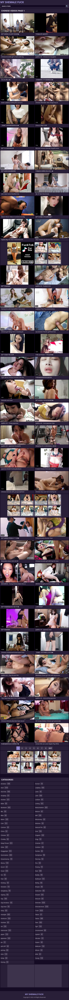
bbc (4, 811)
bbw (4, 815)
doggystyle (6, 851)
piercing (39, 859)
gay (4, 898)
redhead (40, 878)
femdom (5, 886)
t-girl (39, 910)
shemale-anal (42, 906)
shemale (40, 902)
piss (38, 863)
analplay (5, 795)
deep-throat (7, 843)
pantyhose (40, 855)
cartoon (5, 827)
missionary (40, 819)
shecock (39, 898)
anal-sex (5, 791)
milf (38, 815)
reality (39, 875)
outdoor (39, 847)
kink (4, 954)
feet (4, 878)
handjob (5, 914)
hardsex (5, 922)
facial (4, 871)
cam (4, 823)
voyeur (39, 942)
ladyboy (39, 787)
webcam (40, 946)
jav (3, 942)
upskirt (39, 934)
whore (39, 950)
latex (38, 791)
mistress (39, 823)
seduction (40, 890)
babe (4, 803)
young (39, 958)
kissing (5, 962)
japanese (6, 938)
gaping (5, 894)
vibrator (39, 938)
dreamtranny (7, 859)
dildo (4, 847)
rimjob (39, 886)
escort (4, 867)
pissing (39, 867)
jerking (5, 950)
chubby (5, 839)
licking (39, 803)
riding (39, 882)
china (4, 831)
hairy (4, 910)
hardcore (6, 918)
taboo (38, 914)
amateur (5, 783)
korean (39, 783)
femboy (5, 882)
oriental (39, 843)
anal (4, 787)
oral (38, 831)
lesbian (39, 799)
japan (4, 934)
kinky (4, 958)
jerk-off (5, 946)
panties (39, 851)
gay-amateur (7, 902)
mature (39, 811)
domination (6, 855)
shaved (39, 894)
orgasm (39, 835)
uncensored (40, 930)
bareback (6, 807)
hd (4, 926)
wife (38, 954)
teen (38, 922)
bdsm (4, 819)
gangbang (6, 890)
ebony (5, 863)
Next (50, 748)
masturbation (41, 807)
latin (38, 795)
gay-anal (5, 906)
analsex (5, 799)
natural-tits (40, 827)
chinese (5, 835)
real (38, 871)
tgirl (38, 926)
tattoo (39, 918)
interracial (6, 930)
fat (3, 875)
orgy (38, 839)
